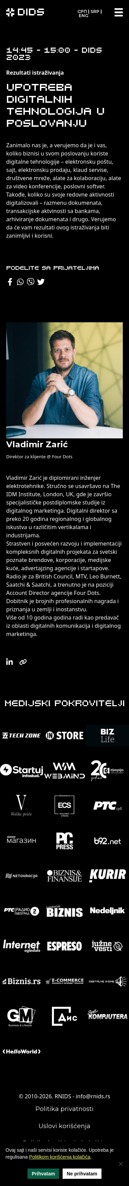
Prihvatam (43, 1173)
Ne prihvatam (82, 1173)
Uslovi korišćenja (64, 1126)
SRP (94, 11)
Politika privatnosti (64, 1109)
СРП (82, 11)
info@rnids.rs (93, 1096)
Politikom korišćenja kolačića (59, 1157)
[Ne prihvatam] (120, 1163)
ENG (83, 15)
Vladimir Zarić (37, 444)
